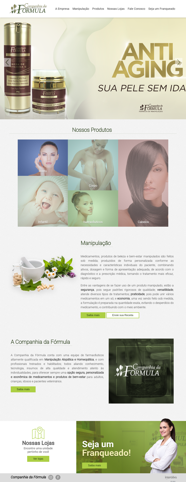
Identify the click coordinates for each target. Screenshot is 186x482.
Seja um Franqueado (161, 8)
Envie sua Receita (122, 315)
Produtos (98, 8)
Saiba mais (93, 315)
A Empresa (62, 8)
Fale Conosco (136, 8)
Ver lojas (38, 458)
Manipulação (81, 8)
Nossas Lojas (116, 8)
